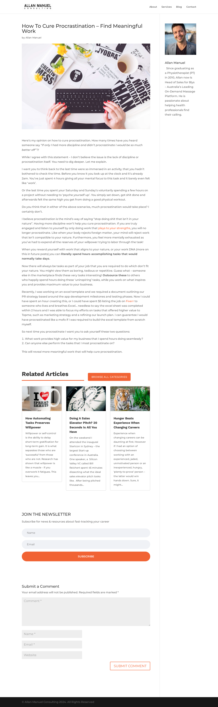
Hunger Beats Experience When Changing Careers (127, 422)
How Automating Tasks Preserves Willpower (38, 422)
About (153, 7)
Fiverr (130, 301)
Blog (179, 7)
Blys (191, 82)
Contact (191, 7)
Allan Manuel (33, 37)
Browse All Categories (109, 377)
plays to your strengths (114, 228)
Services (166, 7)
